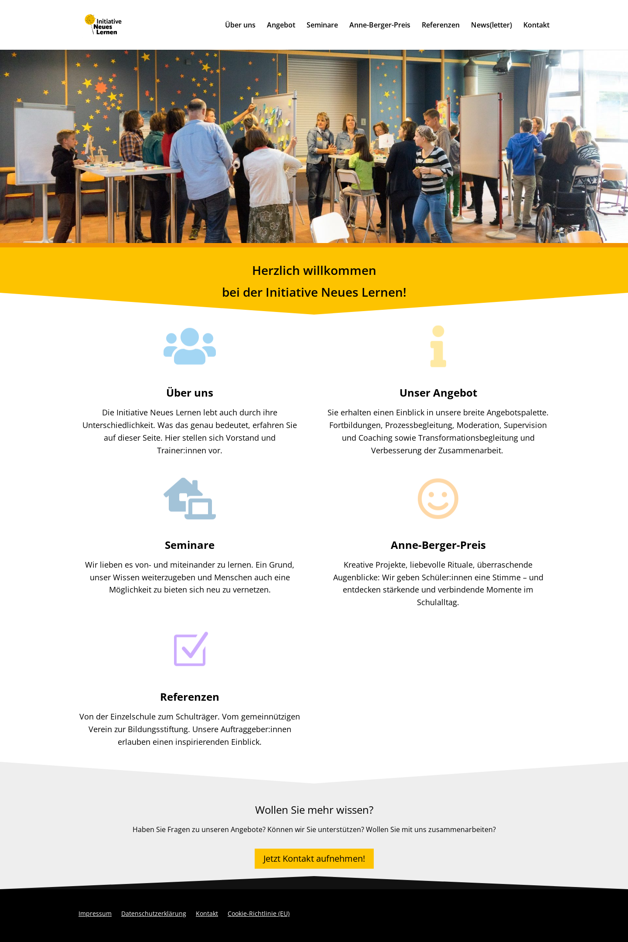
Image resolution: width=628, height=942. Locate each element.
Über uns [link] (240, 26)
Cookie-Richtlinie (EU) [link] (259, 914)
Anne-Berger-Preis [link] (379, 26)
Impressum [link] (95, 914)
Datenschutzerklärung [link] (153, 914)
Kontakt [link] (536, 26)
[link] (121, 24)
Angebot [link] (281, 26)
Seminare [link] (322, 26)
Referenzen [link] (441, 26)
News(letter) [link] (491, 26)
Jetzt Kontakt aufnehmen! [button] (314, 858)
